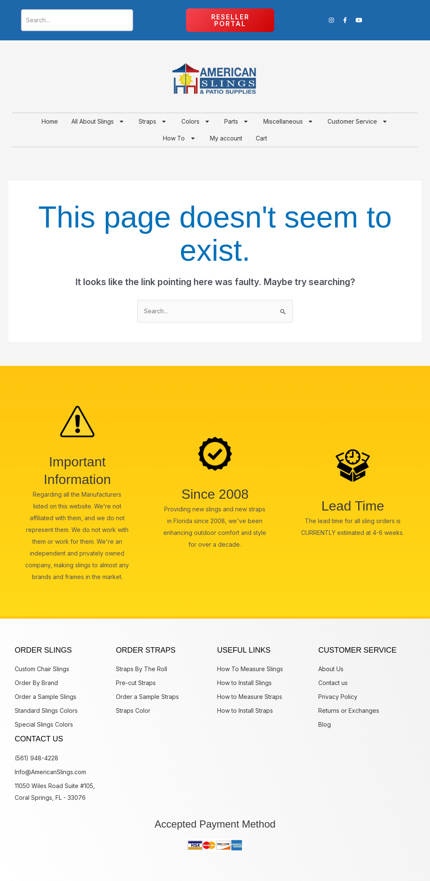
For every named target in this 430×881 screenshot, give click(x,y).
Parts (237, 121)
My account (226, 138)
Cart (261, 138)
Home (50, 121)
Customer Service (358, 121)
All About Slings (98, 121)
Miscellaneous (289, 121)
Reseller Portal (230, 20)
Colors (196, 121)
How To (180, 138)
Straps (153, 121)
